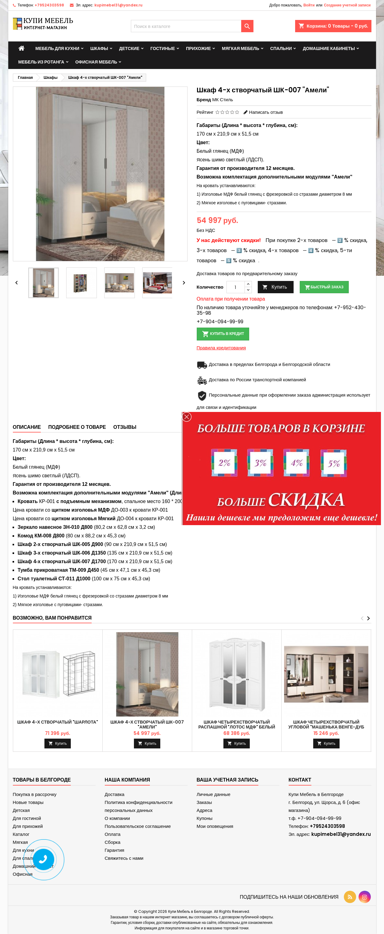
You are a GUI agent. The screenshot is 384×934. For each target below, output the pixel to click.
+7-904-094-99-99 (220, 321)
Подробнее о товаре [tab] (77, 427)
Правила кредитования (221, 347)
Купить (274, 286)
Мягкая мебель (240, 48)
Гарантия (114, 850)
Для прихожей (28, 826)
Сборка (112, 842)
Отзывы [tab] (124, 427)
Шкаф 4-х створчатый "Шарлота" (57, 722)
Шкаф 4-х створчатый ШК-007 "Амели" (147, 724)
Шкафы (99, 48)
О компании (117, 818)
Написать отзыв (266, 112)
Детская (21, 810)
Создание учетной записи (347, 5)
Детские (129, 48)
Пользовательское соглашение (138, 826)
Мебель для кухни (57, 48)
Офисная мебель (96, 62)
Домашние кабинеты (329, 48)
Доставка (114, 794)
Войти (309, 5)
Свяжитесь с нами (124, 858)
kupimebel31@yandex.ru (118, 5)
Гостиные (162, 48)
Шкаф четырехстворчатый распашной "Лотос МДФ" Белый (236, 724)
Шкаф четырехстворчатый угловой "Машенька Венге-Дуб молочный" (326, 727)
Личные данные (213, 794)
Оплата (113, 834)
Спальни (281, 48)
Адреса (204, 810)
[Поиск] (192, 26)
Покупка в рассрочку (35, 794)
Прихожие (198, 48)
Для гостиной (27, 818)
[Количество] (235, 287)
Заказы (204, 802)
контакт (300, 779)
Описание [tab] (27, 427)
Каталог (21, 834)
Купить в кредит (223, 334)
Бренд (204, 99)
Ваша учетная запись (228, 779)
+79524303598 (49, 5)
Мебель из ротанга (41, 62)
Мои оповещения (215, 826)
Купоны (205, 818)
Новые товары (28, 802)
